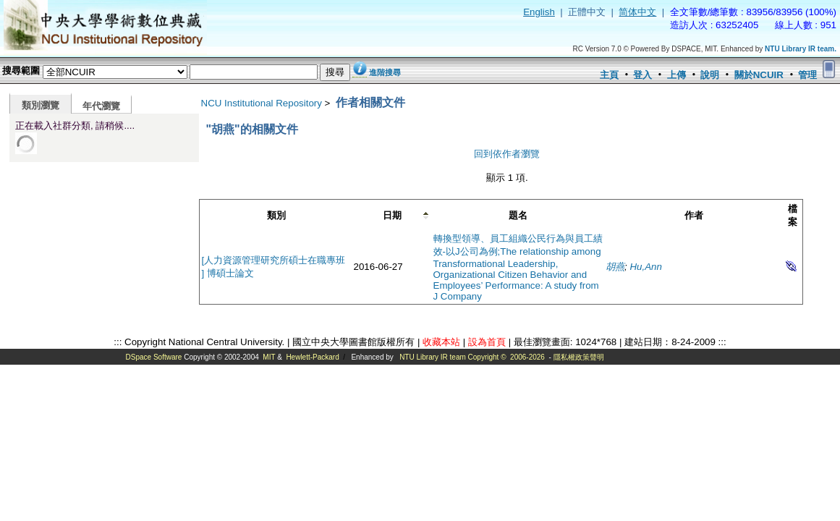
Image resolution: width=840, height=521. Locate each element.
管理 (807, 74)
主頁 (609, 74)
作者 (693, 215)
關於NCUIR (759, 74)
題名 (518, 215)
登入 (642, 74)
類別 (276, 215)
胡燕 (615, 266)
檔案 (792, 215)
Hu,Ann (645, 266)
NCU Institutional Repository (261, 103)
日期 (392, 215)
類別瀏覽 (40, 105)
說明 (709, 74)
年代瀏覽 (101, 106)
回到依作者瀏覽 (507, 153)
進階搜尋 (385, 72)
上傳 (676, 74)
